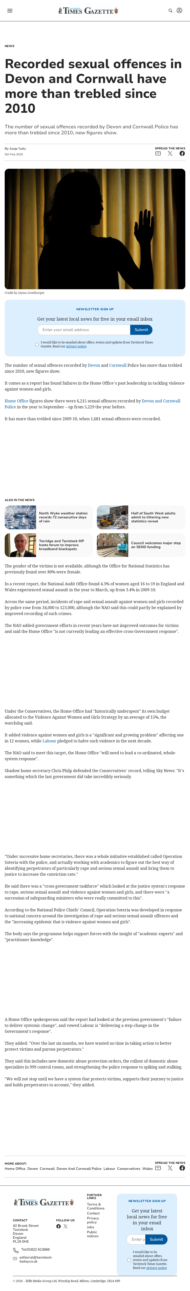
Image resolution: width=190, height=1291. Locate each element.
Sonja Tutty (18, 149)
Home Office (16, 400)
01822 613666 (38, 1250)
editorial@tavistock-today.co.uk (36, 1259)
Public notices (93, 1234)
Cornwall (118, 365)
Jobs (90, 1227)
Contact (93, 1213)
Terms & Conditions (96, 1206)
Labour (49, 740)
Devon (94, 365)
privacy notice (76, 346)
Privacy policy (93, 1220)
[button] (10, 11)
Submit (141, 330)
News (9, 46)
